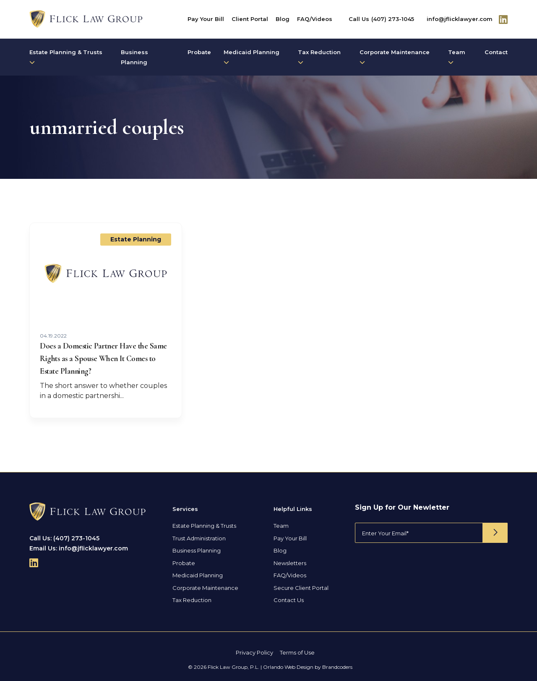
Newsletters (290, 563)
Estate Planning (135, 239)
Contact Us (289, 600)
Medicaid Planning (251, 57)
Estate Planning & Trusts (65, 57)
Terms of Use (297, 652)
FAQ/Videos (314, 19)
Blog (282, 19)
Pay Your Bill (206, 19)
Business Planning (134, 57)
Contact (496, 52)
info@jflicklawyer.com (460, 19)
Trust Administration (199, 538)
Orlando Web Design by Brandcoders (307, 667)
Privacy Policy (254, 652)
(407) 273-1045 (392, 19)
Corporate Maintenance (395, 57)
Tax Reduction (319, 57)
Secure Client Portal (301, 587)
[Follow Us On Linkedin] (503, 19)
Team (456, 57)
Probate (199, 52)
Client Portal (250, 19)
